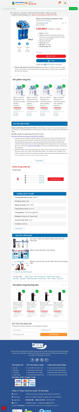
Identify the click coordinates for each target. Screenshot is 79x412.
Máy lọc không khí (39, 276)
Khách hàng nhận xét (21, 167)
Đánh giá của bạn (55, 179)
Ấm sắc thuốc (42, 278)
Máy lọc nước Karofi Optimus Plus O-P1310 (18, 305)
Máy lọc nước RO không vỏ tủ (21, 15)
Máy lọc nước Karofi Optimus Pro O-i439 (46, 305)
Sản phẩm (24, 13)
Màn (49, 278)
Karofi (46, 23)
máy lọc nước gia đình (34, 145)
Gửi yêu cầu (53, 334)
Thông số (25, 194)
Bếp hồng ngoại (32, 278)
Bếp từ (54, 278)
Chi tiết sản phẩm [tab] (21, 124)
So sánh (15, 115)
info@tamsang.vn (31, 403)
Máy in (58, 276)
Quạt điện (16, 278)
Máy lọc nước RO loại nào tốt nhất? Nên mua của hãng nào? (49, 262)
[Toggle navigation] (65, 3)
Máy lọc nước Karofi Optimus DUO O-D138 (31, 305)
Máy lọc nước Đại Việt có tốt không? (42, 250)
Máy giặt (22, 278)
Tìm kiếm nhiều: (17, 276)
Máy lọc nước (29, 276)
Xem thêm (19, 228)
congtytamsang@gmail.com (46, 403)
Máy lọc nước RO (51, 13)
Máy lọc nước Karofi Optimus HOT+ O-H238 (58, 305)
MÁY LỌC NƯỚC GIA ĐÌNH (36, 13)
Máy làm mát (51, 276)
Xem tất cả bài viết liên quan (23, 272)
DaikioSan (16, 105)
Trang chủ (15, 13)
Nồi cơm (60, 278)
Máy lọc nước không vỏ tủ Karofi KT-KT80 (44, 15)
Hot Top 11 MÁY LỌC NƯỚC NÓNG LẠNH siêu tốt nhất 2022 (47, 239)
